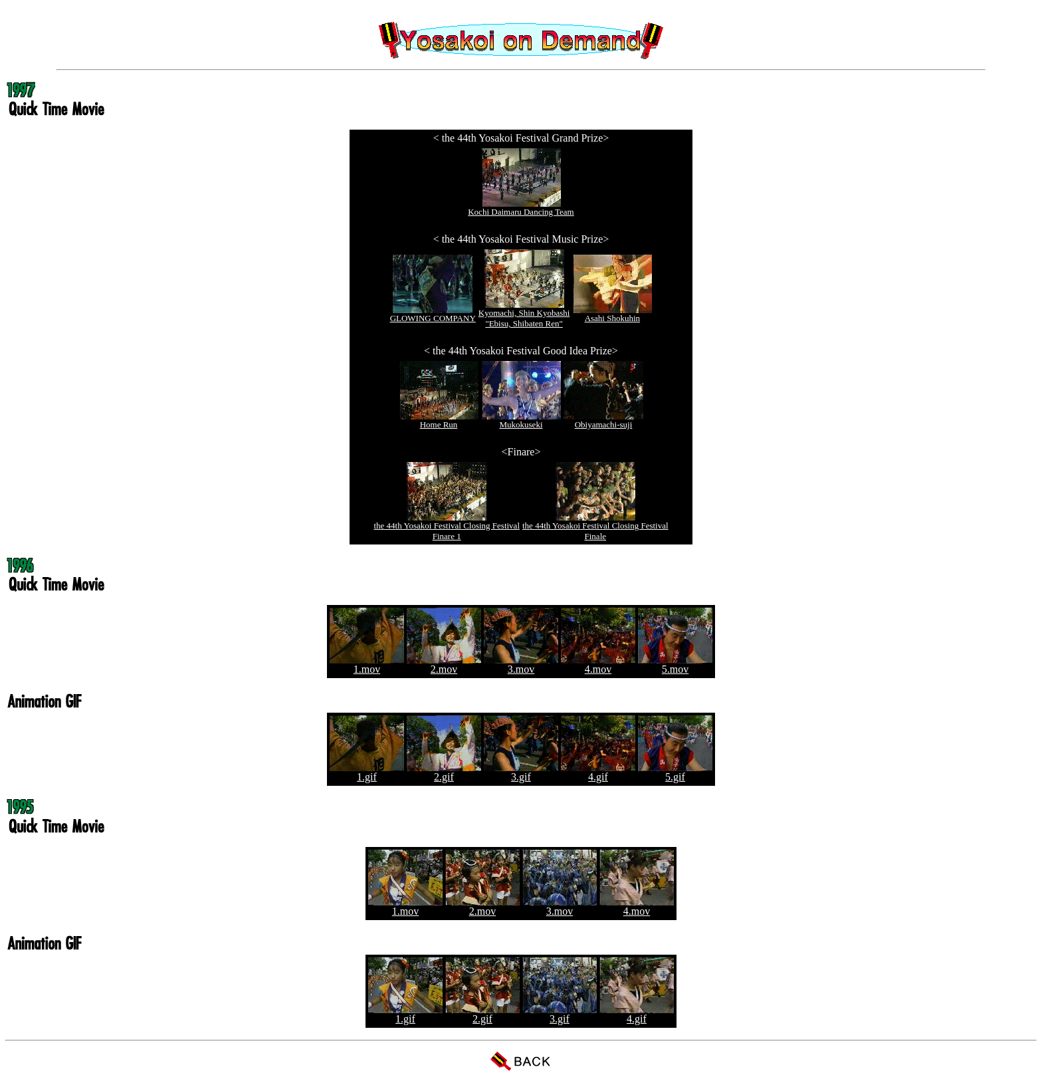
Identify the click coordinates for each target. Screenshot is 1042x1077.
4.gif (598, 772)
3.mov (521, 664)
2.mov (444, 664)
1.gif (367, 772)
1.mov (367, 664)
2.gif (444, 772)
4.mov (598, 664)
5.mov (675, 664)
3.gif (521, 772)
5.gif (675, 772)
